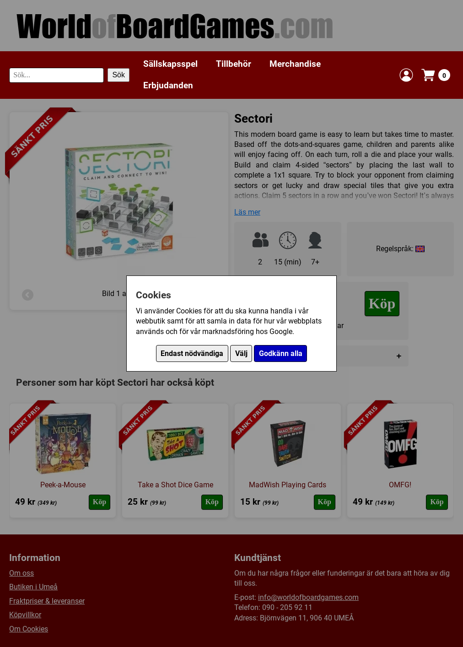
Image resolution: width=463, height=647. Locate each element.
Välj (241, 353)
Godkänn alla (280, 353)
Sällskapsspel (170, 64)
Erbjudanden (168, 85)
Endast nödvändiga (192, 353)
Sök (118, 75)
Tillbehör (233, 64)
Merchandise (295, 64)
